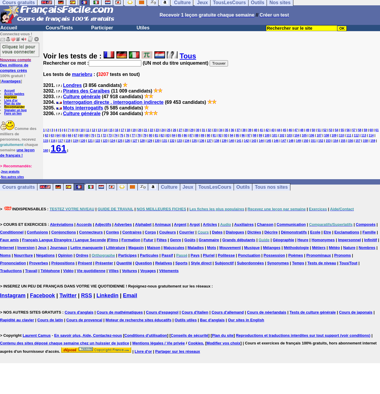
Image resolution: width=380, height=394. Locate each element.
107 (319, 135)
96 (243, 135)
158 (365, 140)
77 (133, 135)
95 (237, 135)
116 (53, 140)
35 (226, 130)
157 (357, 140)
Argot (194, 224)
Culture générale (81, 96)
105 (304, 135)
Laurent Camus (37, 335)
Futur (148, 240)
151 (313, 140)
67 (75, 135)
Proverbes (38, 263)
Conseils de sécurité (189, 335)
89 (202, 135)
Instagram (13, 295)
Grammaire (209, 240)
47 (296, 130)
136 (201, 140)
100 (267, 135)
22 (151, 130)
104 (297, 135)
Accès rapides (14, 94)
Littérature (115, 247)
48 (301, 130)
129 (149, 140)
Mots (211, 247)
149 (298, 140)
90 (208, 135)
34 (220, 130)
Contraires (132, 232)
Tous (188, 56)
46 (290, 130)
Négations (45, 255)
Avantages (10, 81)
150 (305, 140)
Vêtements (169, 271)
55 (342, 130)
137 (209, 140)
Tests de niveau (322, 263)
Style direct (201, 263)
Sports (181, 263)
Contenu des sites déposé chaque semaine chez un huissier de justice (64, 343)
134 (186, 140)
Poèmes (295, 255)
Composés (365, 224)
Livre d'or (11, 100)
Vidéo (68, 271)
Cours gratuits (18, 187)
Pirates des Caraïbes (86, 90)
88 (197, 135)
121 (90, 140)
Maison (153, 247)
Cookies (195, 343)
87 (191, 135)
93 (225, 135)
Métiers (319, 247)
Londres (72, 85)
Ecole (315, 232)
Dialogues (235, 232)
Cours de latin (50, 320)
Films (113, 240)
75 (121, 135)
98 (254, 135)
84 (173, 135)
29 (192, 130)
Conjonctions (63, 232)
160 (45, 150)
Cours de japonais (356, 312)
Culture (169, 187)
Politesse (226, 255)
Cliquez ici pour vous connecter (18, 49)
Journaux (58, 247)
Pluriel (209, 255)
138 (216, 140)
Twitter (68, 295)
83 (168, 135)
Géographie (283, 240)
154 (335, 140)
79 (144, 135)
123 (105, 140)
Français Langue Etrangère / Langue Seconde (64, 240)
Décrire (271, 232)
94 (231, 135)
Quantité (124, 263)
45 (284, 130)
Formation (130, 240)
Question (143, 263)
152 (320, 140)
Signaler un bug (15, 110)
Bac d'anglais (212, 320)
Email (130, 295)
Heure (302, 240)
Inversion (26, 247)
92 (219, 135)
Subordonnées (250, 263)
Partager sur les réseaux (177, 351)
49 (307, 130)
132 (172, 140)
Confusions (37, 232)
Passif (167, 255)
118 (67, 140)
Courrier (186, 232)
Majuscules (174, 247)
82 (162, 135)
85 (179, 135)
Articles (210, 224)
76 (127, 135)
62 (46, 135)
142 (246, 140)
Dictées (254, 232)
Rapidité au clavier (17, 320)
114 (371, 135)
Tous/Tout (348, 263)
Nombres (367, 247)
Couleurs (167, 232)
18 (128, 130)
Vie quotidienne (91, 271)
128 (142, 140)
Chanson (265, 224)
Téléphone (50, 271)
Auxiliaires (244, 224)
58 (359, 130)
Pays (195, 255)
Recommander (14, 107)
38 (244, 130)
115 (45, 140)
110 (341, 135)
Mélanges (272, 247)
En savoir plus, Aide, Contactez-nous (88, 335)
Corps (150, 232)
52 (325, 130)
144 (261, 140)
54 (336, 130)
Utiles (143, 27)
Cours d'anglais (79, 312)
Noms (5, 255)
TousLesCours (214, 187)
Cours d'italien (195, 312)
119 (75, 140)
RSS (86, 295)
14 (105, 130)
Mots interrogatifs (83, 107)
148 (291, 140)
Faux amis (9, 240)
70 (92, 135)
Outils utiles (186, 320)
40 (255, 130)
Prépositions (63, 263)
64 (58, 135)
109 (334, 135)
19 (134, 130)
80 (150, 135)
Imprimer (10, 97)
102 (281, 135)
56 (348, 130)
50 (313, 130)
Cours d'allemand (228, 312)
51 (319, 130)
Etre (327, 232)
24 (162, 130)
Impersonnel (349, 240)
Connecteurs (91, 232)
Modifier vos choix (223, 343)
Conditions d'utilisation (145, 335)
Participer (102, 27)
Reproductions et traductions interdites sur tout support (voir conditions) (303, 335)
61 (377, 130)
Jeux (188, 187)
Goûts (190, 240)
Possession (274, 255)
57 (353, 130)
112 (356, 135)
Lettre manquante (86, 247)
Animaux (163, 224)
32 (209, 130)
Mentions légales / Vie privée (158, 343)
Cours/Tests (59, 27)
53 (330, 130)
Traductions (11, 271)
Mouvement (230, 247)
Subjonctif (224, 263)
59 (365, 130)
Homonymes (323, 240)
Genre (175, 240)
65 (63, 135)
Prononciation (13, 263)
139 (224, 140)
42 (267, 130)
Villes (114, 271)
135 (194, 140)
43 (273, 130)
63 (52, 135)
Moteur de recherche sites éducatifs (139, 320)
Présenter (104, 263)
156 (350, 140)
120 (83, 140)
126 (127, 140)
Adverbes (123, 224)
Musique (252, 247)
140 (231, 140)
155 (343, 140)
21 (145, 130)
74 (116, 135)
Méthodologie (296, 247)
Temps (298, 263)
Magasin (136, 247)
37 (238, 130)
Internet (7, 247)
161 (58, 148)
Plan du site (12, 103)
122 (97, 140)
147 (283, 140)
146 (276, 140)
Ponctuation (249, 255)
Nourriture (23, 255)
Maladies (196, 247)
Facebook (42, 295)
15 (111, 130)
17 (122, 130)
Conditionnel (11, 232)
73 (110, 135)
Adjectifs (103, 224)
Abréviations (61, 224)
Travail (31, 271)
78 (139, 135)
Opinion (65, 255)
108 (326, 135)
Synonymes (278, 263)
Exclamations (346, 232)
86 (185, 135)
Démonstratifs (294, 232)
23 (157, 130)
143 (253, 140)
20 (139, 130)
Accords (84, 224)
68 (81, 135)
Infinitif (370, 240)
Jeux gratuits (10, 171)
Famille (369, 232)
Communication (291, 224)
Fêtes (162, 240)
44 (278, 130)
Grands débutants (238, 240)
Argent (180, 224)
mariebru (82, 74)
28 (186, 130)
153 (328, 140)
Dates (217, 232)
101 (274, 135)
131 (164, 140)
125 (120, 140)
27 (180, 130)
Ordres (82, 255)
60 (371, 130)
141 (239, 140)
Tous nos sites (271, 187)
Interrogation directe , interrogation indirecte (113, 102)
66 (69, 135)
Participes (127, 255)
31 (203, 130)
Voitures (129, 271)
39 (249, 130)
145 (268, 140)
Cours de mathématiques (120, 312)
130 (157, 140)
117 (60, 140)
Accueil (8, 27)
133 (179, 140)
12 (93, 130)
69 (86, 135)
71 (98, 135)
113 (363, 135)
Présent (85, 263)
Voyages (148, 271)
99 (260, 135)
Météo (334, 247)
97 (249, 135)
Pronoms (342, 255)
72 (104, 135)
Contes (112, 232)
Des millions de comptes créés (15, 65)
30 (197, 130)
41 (261, 130)
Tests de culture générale (312, 312)
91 (214, 135)
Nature (349, 247)
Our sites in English (246, 320)
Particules (149, 255)
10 (82, 130)
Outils (243, 187)
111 (349, 135)
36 (232, 130)
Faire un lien (13, 113)
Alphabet (143, 224)
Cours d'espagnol (162, 312)
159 (372, 140)
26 (174, 130)
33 (215, 130)
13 (99, 130)
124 (112, 140)
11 (87, 130)
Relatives (163, 263)
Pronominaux (318, 255)
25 (168, 130)
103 (289, 135)
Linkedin (107, 295)
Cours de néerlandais (266, 312)
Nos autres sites (12, 177)
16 (116, 130)
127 (134, 140)
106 (311, 135)
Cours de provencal (84, 320)
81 (156, 135)
